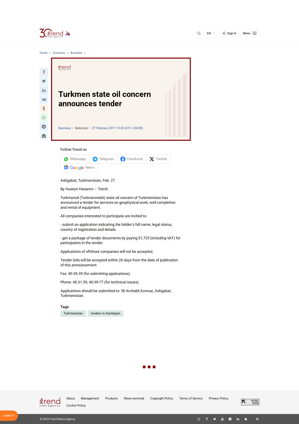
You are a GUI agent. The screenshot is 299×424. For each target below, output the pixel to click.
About (70, 398)
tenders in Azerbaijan (105, 313)
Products (111, 398)
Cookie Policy (76, 405)
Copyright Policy (161, 398)
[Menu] (249, 33)
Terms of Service (191, 398)
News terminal (134, 398)
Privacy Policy (218, 398)
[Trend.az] (55, 33)
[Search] (199, 33)
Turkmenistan (73, 313)
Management (90, 398)
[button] (44, 72)
